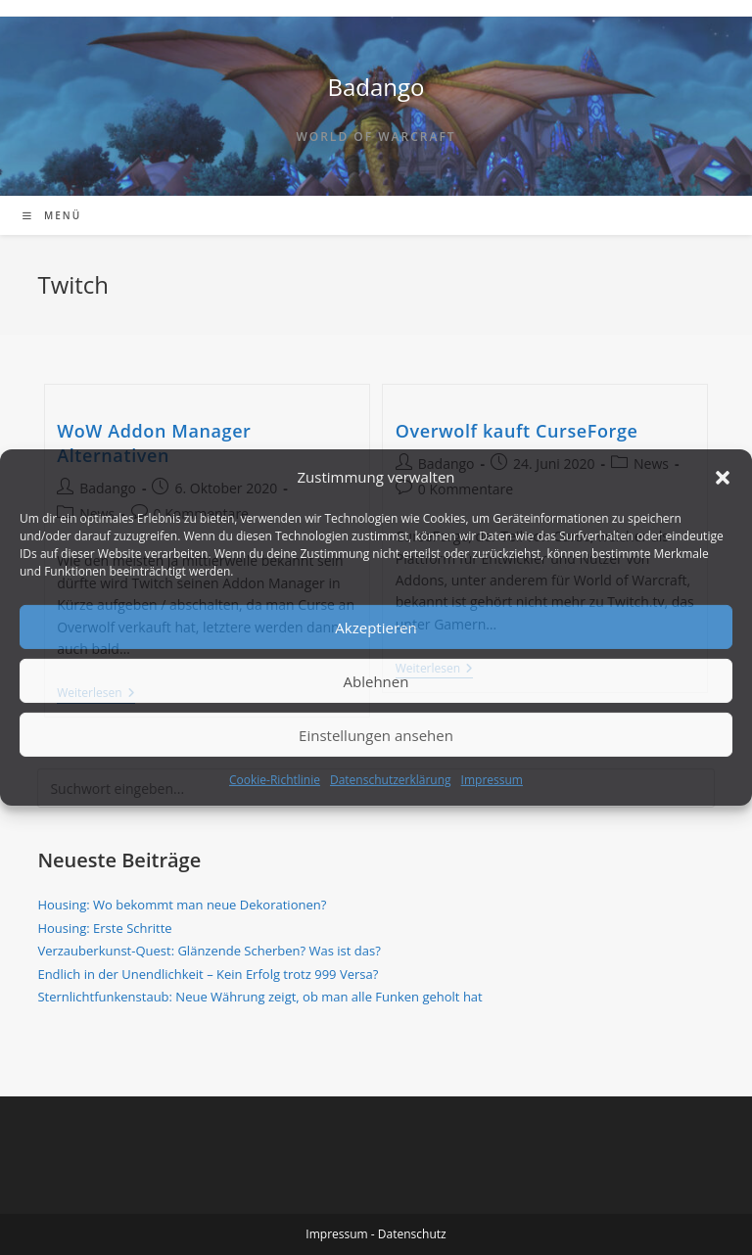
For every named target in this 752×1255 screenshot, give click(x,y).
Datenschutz (412, 1234)
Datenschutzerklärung (390, 779)
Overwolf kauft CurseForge (517, 430)
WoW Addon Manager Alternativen (154, 443)
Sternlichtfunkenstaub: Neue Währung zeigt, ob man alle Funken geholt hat (259, 996)
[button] (722, 477)
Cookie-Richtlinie (274, 779)
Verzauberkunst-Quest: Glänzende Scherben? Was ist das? (208, 950)
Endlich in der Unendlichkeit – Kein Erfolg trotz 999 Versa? (207, 974)
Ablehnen (376, 680)
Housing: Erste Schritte (104, 928)
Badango (375, 86)
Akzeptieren (375, 626)
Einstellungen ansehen (376, 734)
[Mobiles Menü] (52, 215)
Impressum (492, 779)
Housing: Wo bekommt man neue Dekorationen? (181, 904)
